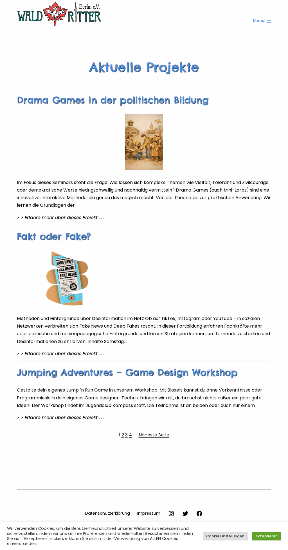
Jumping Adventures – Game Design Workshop (127, 372)
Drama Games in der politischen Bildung (112, 100)
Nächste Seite (154, 435)
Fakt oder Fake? (54, 236)
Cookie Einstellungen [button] (225, 536)
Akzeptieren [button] (266, 536)
